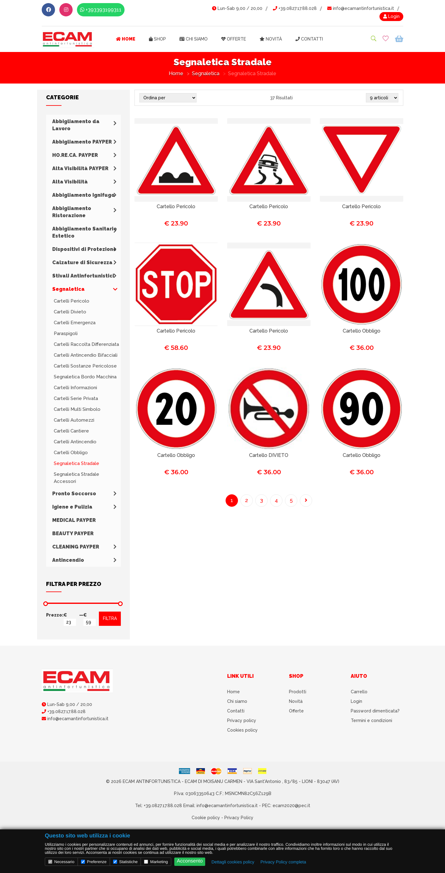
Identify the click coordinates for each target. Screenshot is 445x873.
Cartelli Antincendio (75, 442)
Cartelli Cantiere (71, 431)
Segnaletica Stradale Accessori (76, 477)
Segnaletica (205, 73)
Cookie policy (206, 817)
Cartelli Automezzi (74, 420)
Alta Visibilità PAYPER (80, 168)
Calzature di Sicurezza (82, 262)
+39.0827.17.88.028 (295, 8)
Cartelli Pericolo (71, 301)
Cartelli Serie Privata (76, 398)
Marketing (156, 861)
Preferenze (94, 861)
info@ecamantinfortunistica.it (360, 8)
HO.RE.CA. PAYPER (75, 155)
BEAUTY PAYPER (73, 533)
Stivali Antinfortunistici (83, 276)
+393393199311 (100, 10)
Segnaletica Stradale (76, 463)
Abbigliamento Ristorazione (71, 211)
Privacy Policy (238, 817)
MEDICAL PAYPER (74, 520)
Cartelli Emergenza (74, 322)
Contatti (309, 39)
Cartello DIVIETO (268, 455)
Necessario (61, 861)
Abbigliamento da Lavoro (76, 124)
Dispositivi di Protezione (84, 249)
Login (391, 16)
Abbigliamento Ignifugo (83, 195)
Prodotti (297, 691)
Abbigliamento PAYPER (82, 142)
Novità (271, 39)
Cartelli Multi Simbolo (77, 409)
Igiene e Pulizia (72, 507)
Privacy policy (241, 720)
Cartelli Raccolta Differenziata (86, 344)
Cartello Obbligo (361, 331)
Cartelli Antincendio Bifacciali (85, 355)
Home (125, 39)
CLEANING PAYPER (75, 547)
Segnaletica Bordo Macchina (85, 377)
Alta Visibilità (70, 182)
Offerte (233, 39)
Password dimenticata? (375, 710)
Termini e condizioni (371, 720)
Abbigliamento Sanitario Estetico (84, 232)
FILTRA (110, 618)
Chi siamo (194, 39)
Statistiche (125, 861)
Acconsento (190, 861)
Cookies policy (242, 730)
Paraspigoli (66, 333)
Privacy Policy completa (283, 861)
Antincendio (68, 560)
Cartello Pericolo (176, 206)
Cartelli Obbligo (71, 452)
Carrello (359, 691)
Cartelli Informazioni (75, 387)
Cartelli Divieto (70, 312)
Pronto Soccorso (74, 494)
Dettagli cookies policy (232, 861)
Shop (157, 39)
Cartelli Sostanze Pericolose (85, 366)
